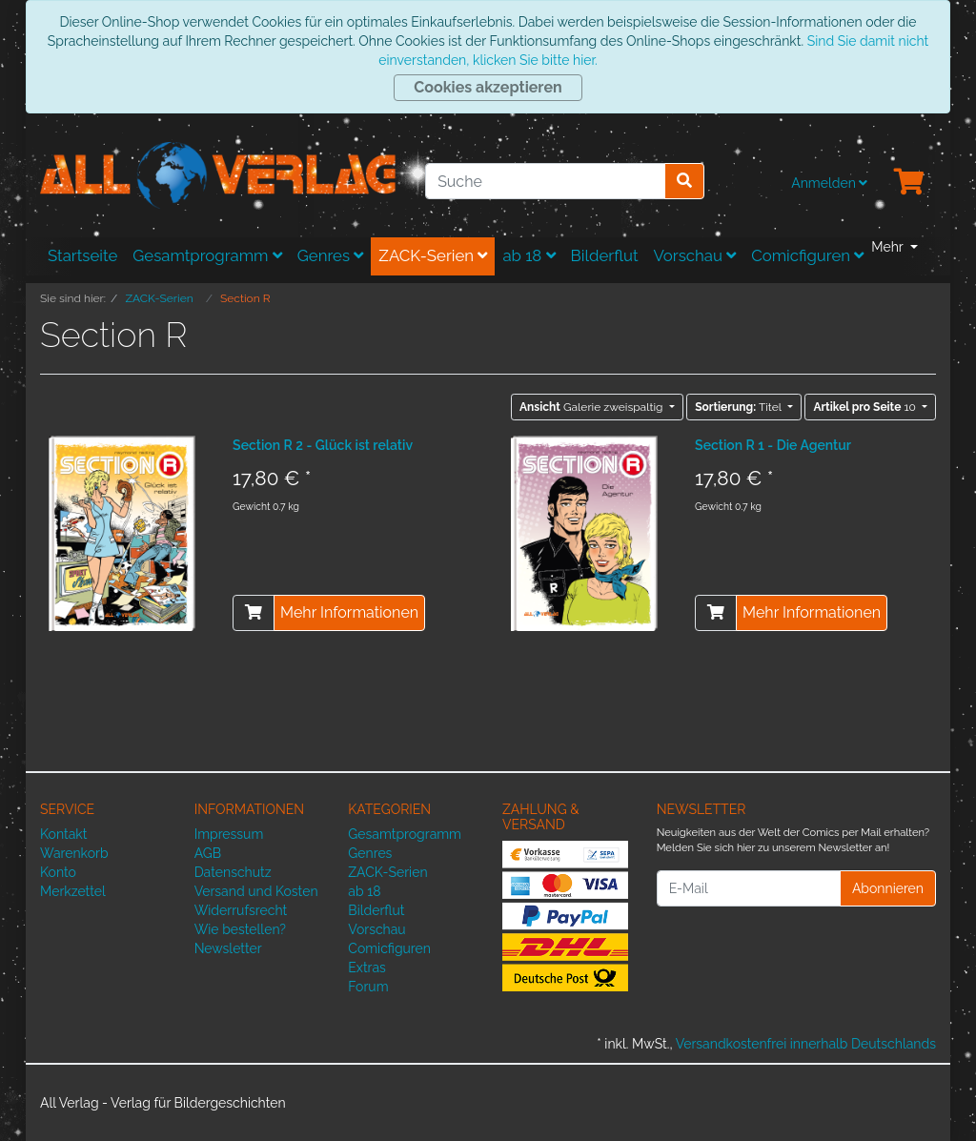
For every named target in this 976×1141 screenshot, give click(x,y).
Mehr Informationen (349, 612)
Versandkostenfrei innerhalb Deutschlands (806, 1043)
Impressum (229, 834)
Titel (739, 407)
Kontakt (63, 834)
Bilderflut (605, 255)
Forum (368, 986)
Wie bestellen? (240, 929)
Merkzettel (73, 891)
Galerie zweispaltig (592, 407)
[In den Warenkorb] (253, 613)
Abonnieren (888, 888)
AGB (207, 853)
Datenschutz (233, 872)
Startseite (82, 255)
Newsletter (228, 948)
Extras (367, 967)
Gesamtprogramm (207, 255)
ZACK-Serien (432, 255)
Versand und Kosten (256, 891)
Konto (58, 872)
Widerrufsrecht (241, 910)
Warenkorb (74, 853)
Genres (330, 255)
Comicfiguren (807, 255)
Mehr (888, 247)
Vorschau (695, 255)
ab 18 (528, 255)
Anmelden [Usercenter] (829, 183)
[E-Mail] (749, 888)
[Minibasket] (909, 183)
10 (866, 407)
